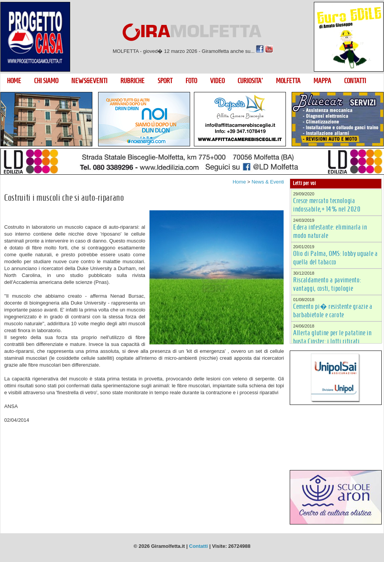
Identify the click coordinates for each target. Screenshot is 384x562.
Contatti (198, 546)
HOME (14, 81)
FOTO (191, 81)
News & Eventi (267, 182)
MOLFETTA (288, 81)
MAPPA (322, 81)
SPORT (165, 81)
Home (239, 182)
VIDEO (217, 81)
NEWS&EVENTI (89, 81)
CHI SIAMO (46, 81)
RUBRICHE (132, 81)
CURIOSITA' (250, 81)
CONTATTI (355, 81)
